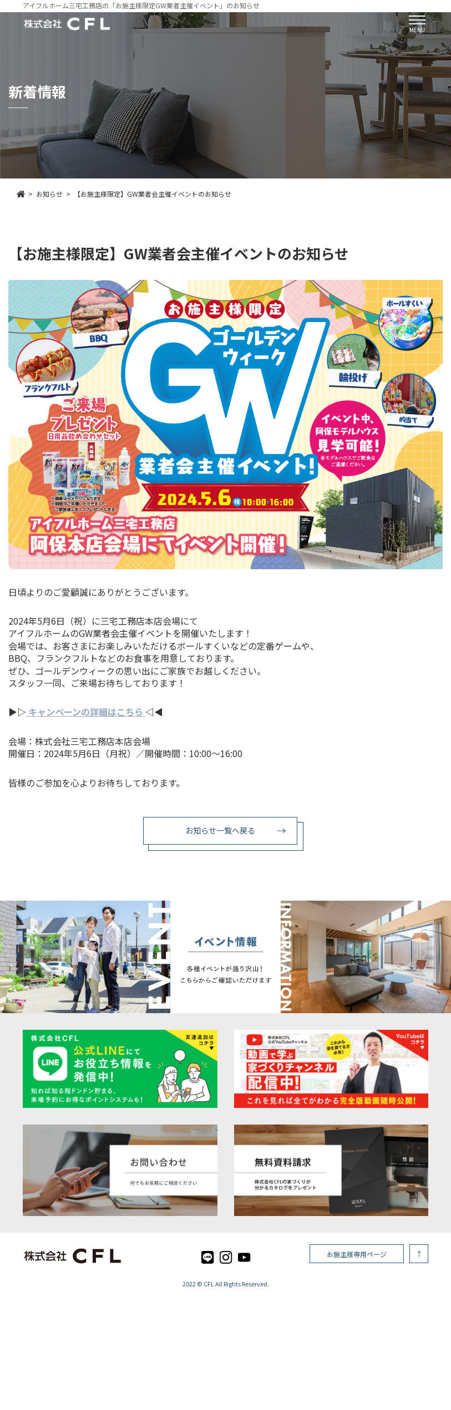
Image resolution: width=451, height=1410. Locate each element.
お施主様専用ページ (357, 1254)
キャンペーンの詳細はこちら (86, 711)
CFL (209, 1283)
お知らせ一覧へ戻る (220, 830)
